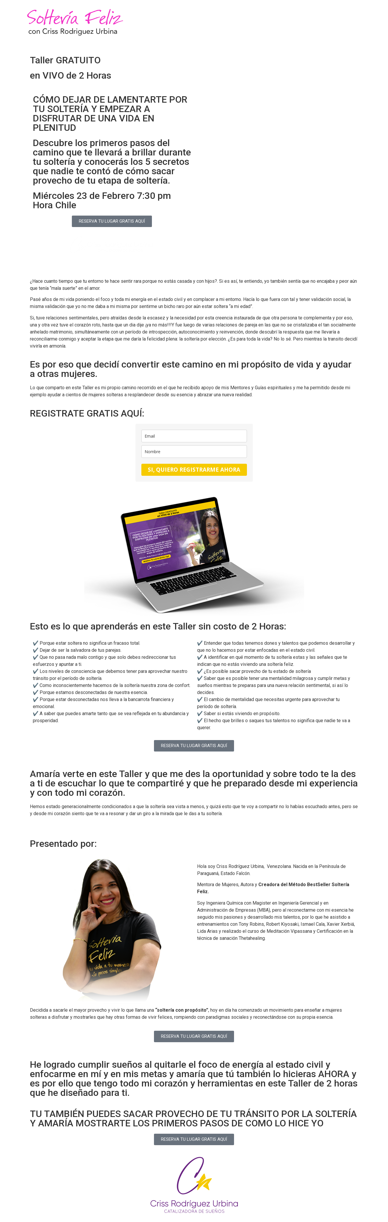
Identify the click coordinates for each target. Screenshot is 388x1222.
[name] (194, 451)
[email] (194, 436)
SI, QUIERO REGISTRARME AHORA (194, 469)
